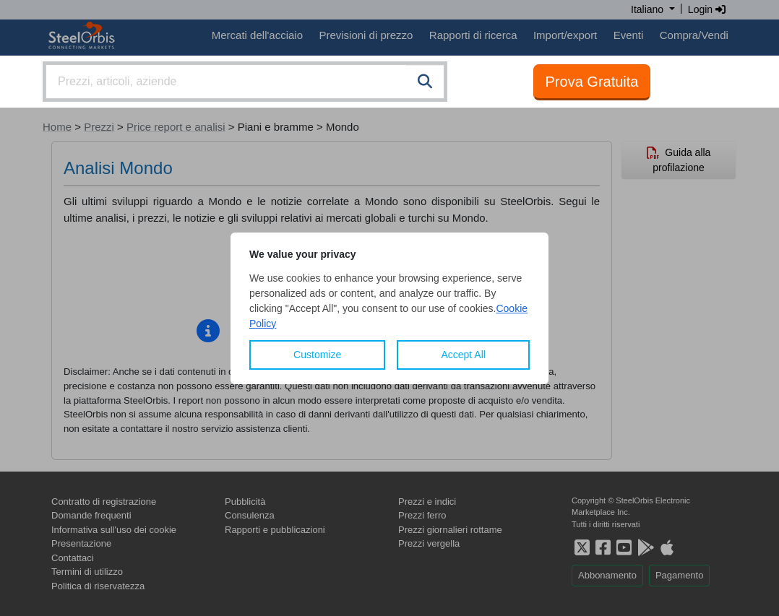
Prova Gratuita (592, 82)
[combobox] (245, 81)
